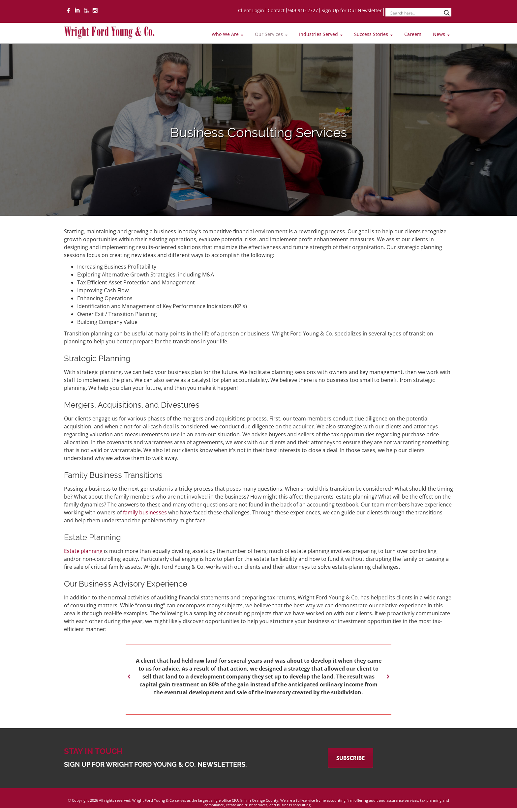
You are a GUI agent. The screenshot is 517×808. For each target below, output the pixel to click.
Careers (412, 34)
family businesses (145, 512)
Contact (276, 10)
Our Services (271, 34)
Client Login (251, 10)
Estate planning (83, 551)
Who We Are (227, 34)
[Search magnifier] (446, 12)
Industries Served (321, 34)
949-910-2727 (303, 10)
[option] (259, 676)
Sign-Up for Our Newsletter (351, 10)
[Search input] (415, 12)
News (441, 34)
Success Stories (373, 34)
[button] (129, 676)
